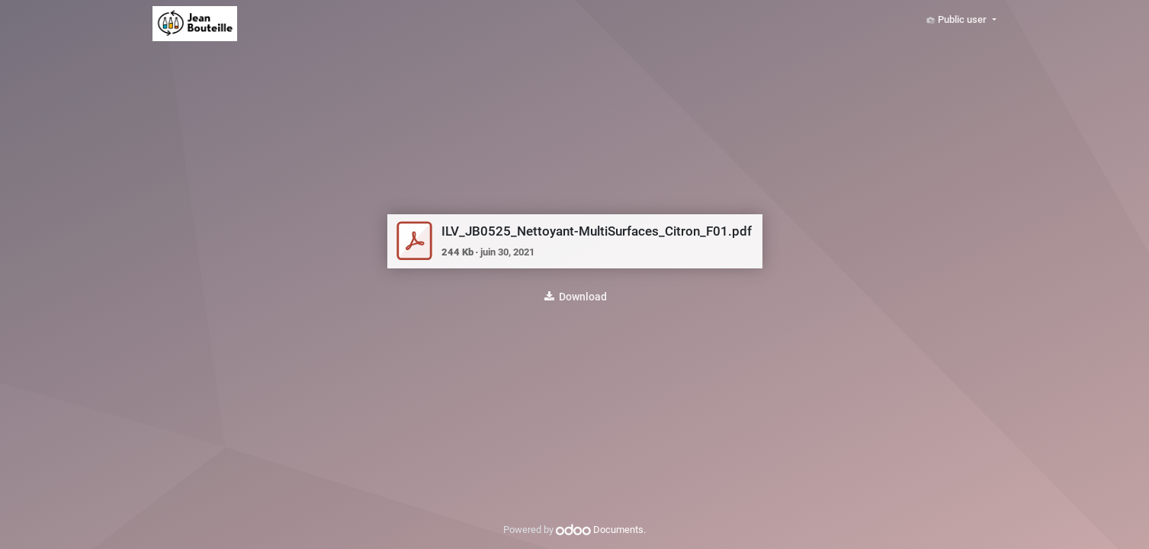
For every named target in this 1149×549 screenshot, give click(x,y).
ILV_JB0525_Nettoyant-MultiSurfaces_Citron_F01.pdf (596, 231)
